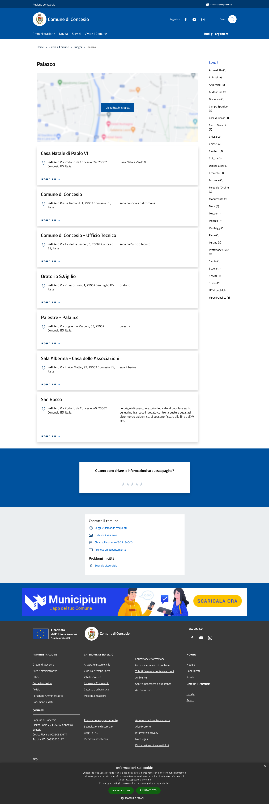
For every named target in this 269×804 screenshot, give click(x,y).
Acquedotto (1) (217, 70)
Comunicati (193, 671)
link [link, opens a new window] (168, 783)
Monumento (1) (218, 199)
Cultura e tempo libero (97, 671)
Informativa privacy (146, 733)
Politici (37, 689)
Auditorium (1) (217, 92)
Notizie (191, 664)
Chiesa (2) (214, 136)
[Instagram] (201, 19)
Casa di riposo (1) (219, 118)
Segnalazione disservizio (98, 726)
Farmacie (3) (216, 180)
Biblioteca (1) (216, 99)
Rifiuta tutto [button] (148, 790)
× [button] (265, 766)
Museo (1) (214, 213)
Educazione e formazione (150, 659)
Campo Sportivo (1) (218, 108)
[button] (135, 798)
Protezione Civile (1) (219, 252)
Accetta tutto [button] (121, 790)
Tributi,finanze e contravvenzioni (154, 671)
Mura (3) (214, 206)
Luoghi (78, 47)
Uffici (36, 677)
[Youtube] (192, 19)
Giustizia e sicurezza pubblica (152, 665)
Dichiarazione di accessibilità (152, 745)
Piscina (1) (215, 242)
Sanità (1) (214, 261)
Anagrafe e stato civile (97, 664)
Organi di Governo (43, 664)
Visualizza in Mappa (118, 107)
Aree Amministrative (45, 671)
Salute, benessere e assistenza (153, 684)
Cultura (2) (215, 158)
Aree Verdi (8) (217, 85)
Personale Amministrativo (48, 696)
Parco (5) (214, 235)
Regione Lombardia (44, 4)
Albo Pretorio (143, 726)
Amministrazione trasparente (152, 720)
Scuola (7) (214, 268)
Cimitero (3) (216, 151)
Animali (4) (215, 77)
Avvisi (190, 677)
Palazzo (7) (215, 221)
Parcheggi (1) (216, 228)
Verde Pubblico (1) (219, 297)
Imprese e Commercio (96, 683)
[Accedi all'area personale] (219, 5)
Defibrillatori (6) (218, 166)
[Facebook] (184, 19)
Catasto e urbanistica (96, 689)
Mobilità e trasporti (95, 696)
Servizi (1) (215, 276)
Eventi (190, 700)
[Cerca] (232, 19)
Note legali (141, 739)
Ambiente (141, 677)
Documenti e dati (43, 702)
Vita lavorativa (92, 677)
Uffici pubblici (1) (218, 290)
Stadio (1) (214, 283)
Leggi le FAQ (91, 733)
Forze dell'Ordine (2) (219, 189)
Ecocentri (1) (216, 173)
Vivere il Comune (59, 47)
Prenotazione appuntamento (101, 720)
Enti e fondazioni (42, 683)
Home (40, 47)
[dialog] (134, 783)
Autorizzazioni (143, 690)
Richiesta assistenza (96, 739)
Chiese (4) (214, 144)
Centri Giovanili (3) (218, 127)
